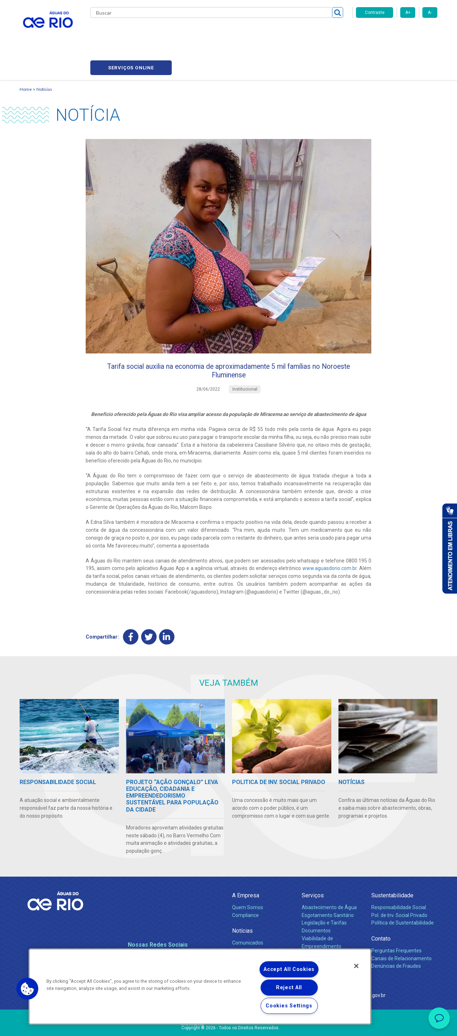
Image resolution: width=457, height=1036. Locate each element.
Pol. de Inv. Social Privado (399, 888)
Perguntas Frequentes (396, 923)
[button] (27, 988)
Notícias (44, 55)
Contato (381, 911)
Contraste (375, 12)
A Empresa (245, 868)
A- (430, 12)
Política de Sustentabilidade (402, 895)
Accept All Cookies (289, 969)
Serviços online (396, 32)
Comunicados (247, 915)
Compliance (245, 888)
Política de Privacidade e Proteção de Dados (228, 1025)
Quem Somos (247, 880)
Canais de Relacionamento (401, 931)
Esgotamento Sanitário (328, 888)
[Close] (356, 966)
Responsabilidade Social (398, 880)
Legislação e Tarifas (324, 895)
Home (26, 55)
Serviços (313, 868)
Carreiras (236, 32)
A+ (408, 12)
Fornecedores (270, 32)
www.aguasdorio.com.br (329, 540)
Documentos (316, 903)
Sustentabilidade (392, 868)
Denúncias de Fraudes (396, 939)
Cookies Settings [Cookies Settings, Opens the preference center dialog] (289, 1006)
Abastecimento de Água (329, 880)
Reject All (289, 988)
